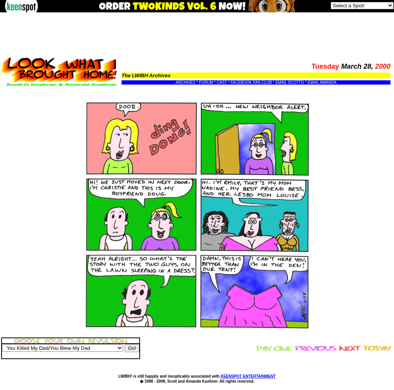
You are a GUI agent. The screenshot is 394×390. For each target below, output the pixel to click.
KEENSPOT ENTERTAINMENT (248, 376)
